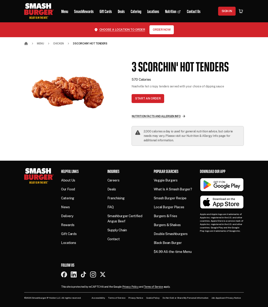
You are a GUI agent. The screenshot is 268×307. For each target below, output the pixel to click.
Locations (68, 243)
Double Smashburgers (171, 234)
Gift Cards (68, 234)
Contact (113, 239)
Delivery (67, 216)
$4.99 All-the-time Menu (173, 252)
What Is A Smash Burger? (173, 189)
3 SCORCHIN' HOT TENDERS (90, 43)
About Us (68, 180)
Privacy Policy (130, 286)
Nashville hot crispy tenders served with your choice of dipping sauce (178, 86)
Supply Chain (117, 230)
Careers (113, 180)
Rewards (67, 225)
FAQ (110, 207)
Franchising (116, 198)
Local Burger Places (169, 207)
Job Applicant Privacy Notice (226, 298)
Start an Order (148, 98)
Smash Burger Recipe (170, 198)
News (65, 207)
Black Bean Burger (168, 243)
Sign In (227, 11)
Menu (40, 43)
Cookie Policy (153, 298)
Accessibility (98, 298)
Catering (67, 198)
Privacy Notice (135, 298)
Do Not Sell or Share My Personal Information (185, 298)
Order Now (161, 29)
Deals (111, 189)
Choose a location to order (122, 29)
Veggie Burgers (166, 180)
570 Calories (141, 79)
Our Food (68, 189)
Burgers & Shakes (167, 225)
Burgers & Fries (165, 216)
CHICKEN (58, 43)
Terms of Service (153, 286)
